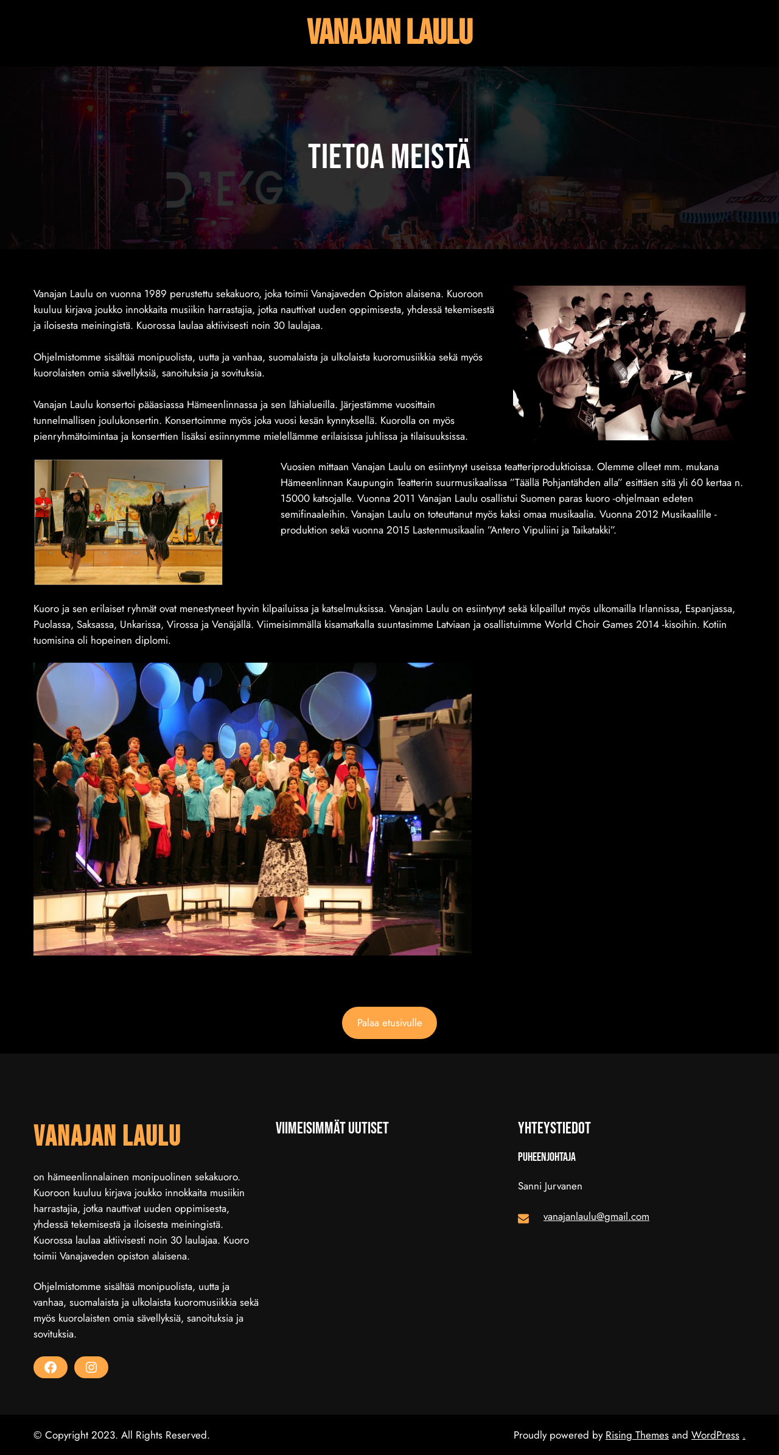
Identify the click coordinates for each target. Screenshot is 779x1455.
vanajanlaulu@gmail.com (596, 1216)
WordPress (715, 1435)
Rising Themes (637, 1435)
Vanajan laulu (389, 33)
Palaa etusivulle (389, 1022)
